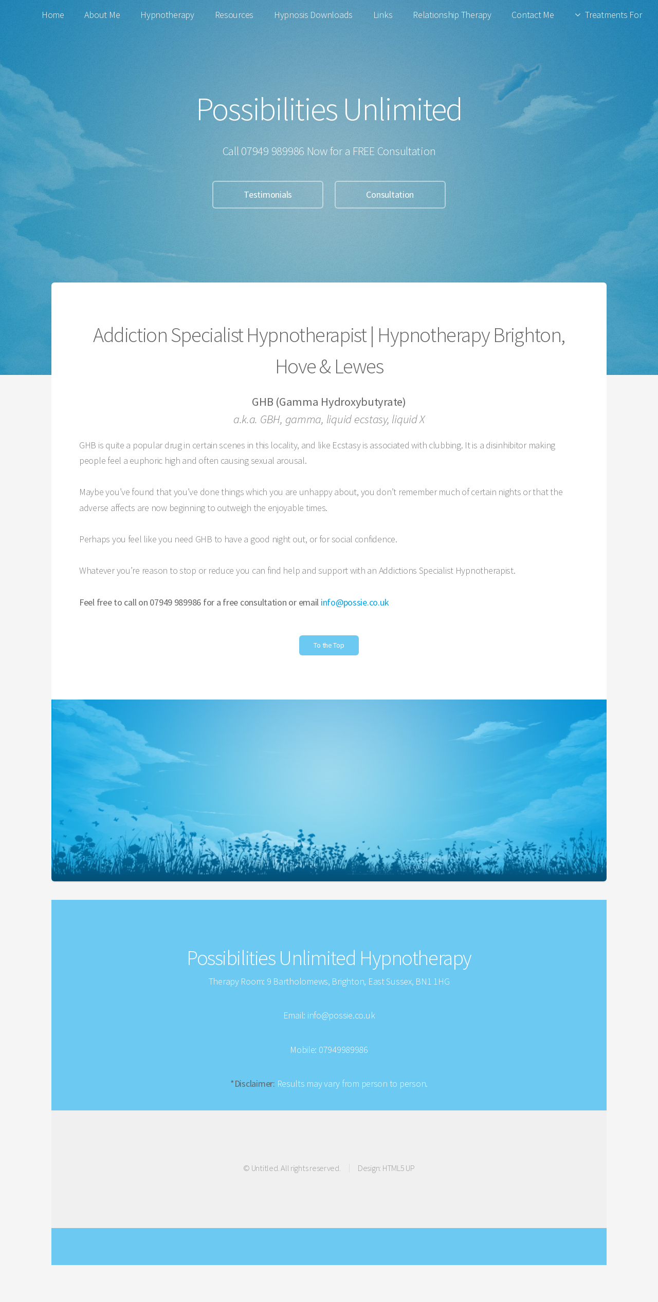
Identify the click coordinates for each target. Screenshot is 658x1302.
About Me (102, 15)
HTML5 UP (398, 1168)
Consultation (390, 194)
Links (383, 15)
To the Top (329, 645)
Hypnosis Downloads (313, 15)
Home (53, 15)
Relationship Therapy (452, 15)
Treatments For (613, 15)
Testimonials (268, 194)
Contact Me (532, 15)
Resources (234, 15)
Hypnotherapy (167, 15)
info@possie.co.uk (355, 602)
